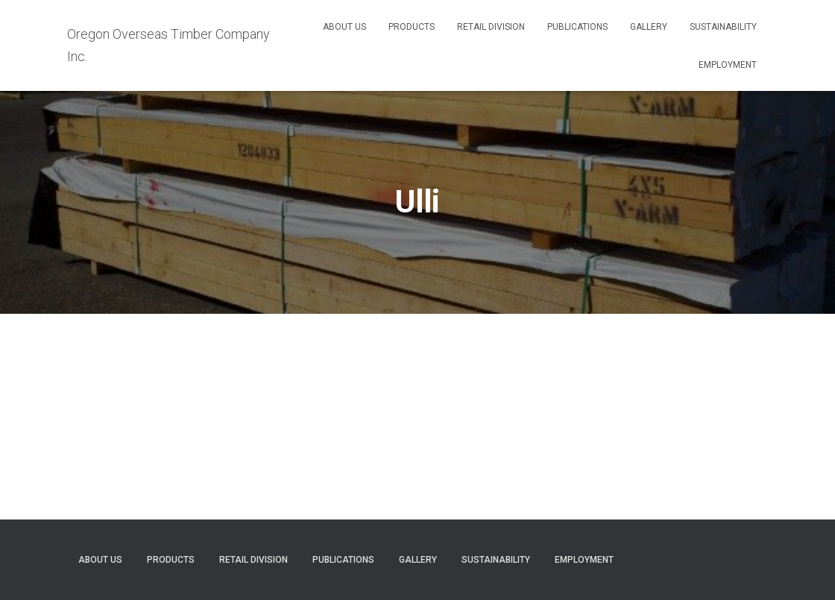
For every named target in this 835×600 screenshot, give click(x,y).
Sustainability (723, 27)
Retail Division (491, 27)
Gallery (648, 27)
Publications (577, 27)
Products (411, 27)
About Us (344, 27)
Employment (728, 65)
